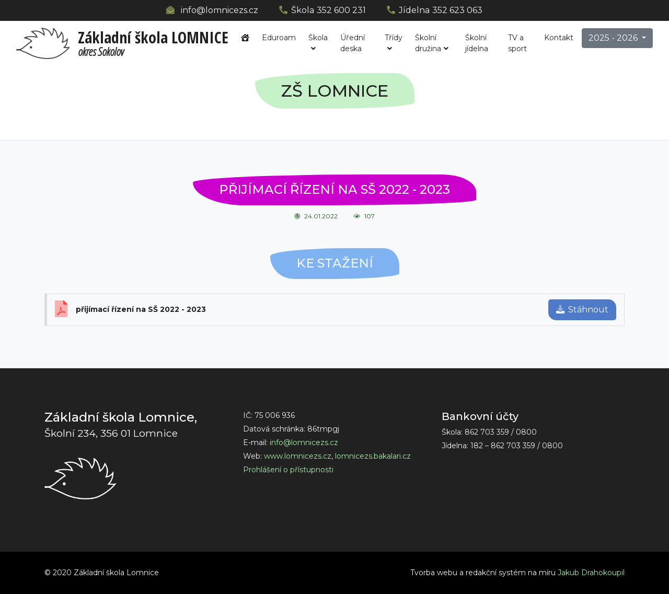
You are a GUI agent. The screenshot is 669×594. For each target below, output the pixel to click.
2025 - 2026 (614, 38)
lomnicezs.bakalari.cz (373, 456)
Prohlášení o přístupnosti (288, 469)
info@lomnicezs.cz (219, 10)
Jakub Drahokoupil (591, 572)
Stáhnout (582, 310)
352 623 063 (457, 10)
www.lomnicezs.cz (297, 456)
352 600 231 (341, 10)
